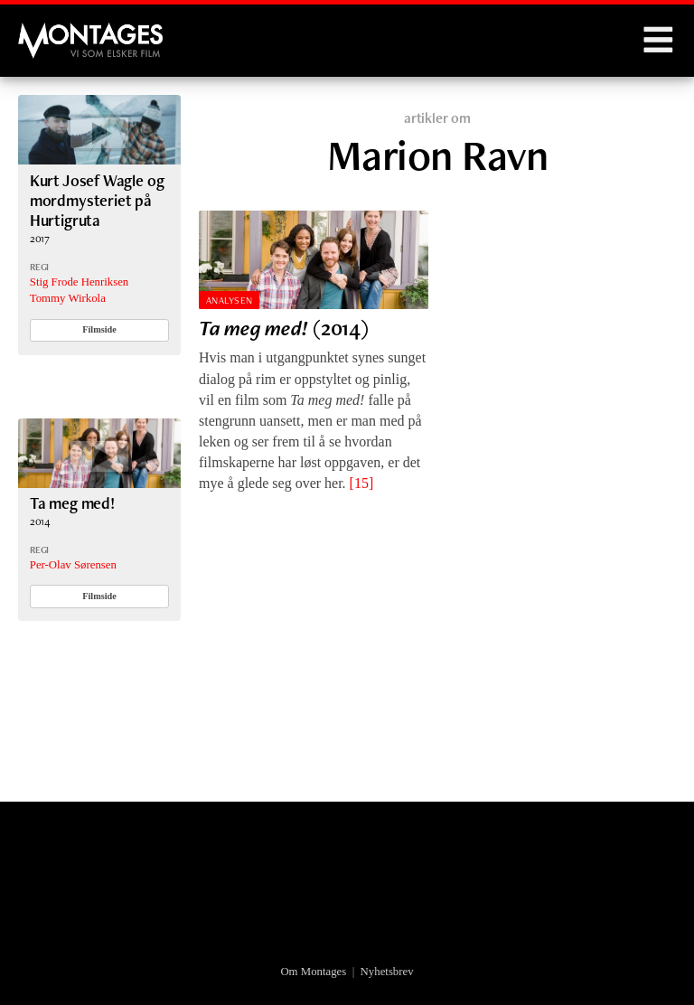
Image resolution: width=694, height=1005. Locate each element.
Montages (48, 32)
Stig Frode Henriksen (79, 282)
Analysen (229, 300)
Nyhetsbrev (387, 971)
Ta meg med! (72, 503)
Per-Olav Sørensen (73, 565)
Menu (658, 41)
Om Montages (313, 971)
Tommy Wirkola (68, 298)
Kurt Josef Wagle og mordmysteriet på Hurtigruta (97, 200)
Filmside (99, 329)
